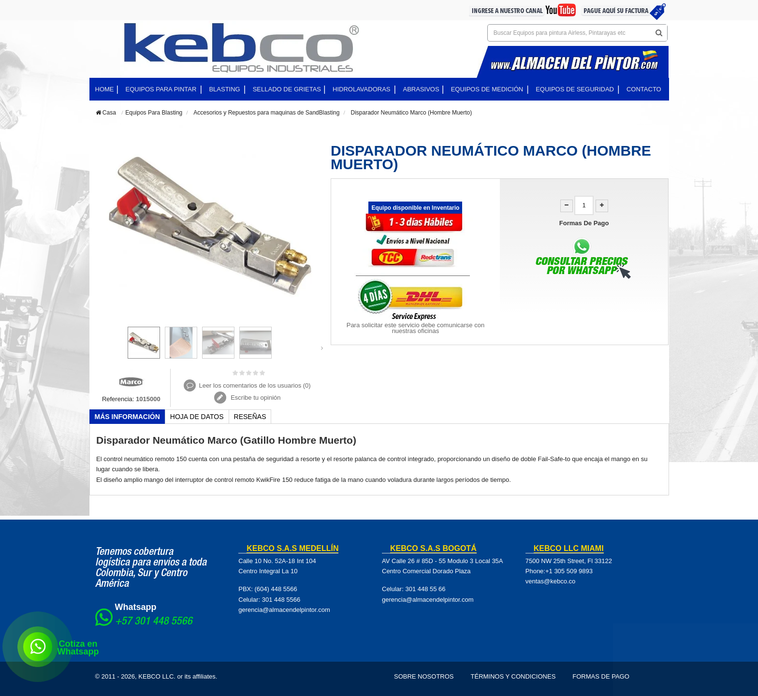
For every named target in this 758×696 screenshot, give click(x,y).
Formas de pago (600, 676)
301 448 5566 (281, 599)
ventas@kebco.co (550, 581)
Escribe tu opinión (255, 397)
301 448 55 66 (425, 589)
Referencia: (118, 399)
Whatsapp (136, 607)
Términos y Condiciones (513, 676)
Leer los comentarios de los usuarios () (254, 385)
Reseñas (250, 416)
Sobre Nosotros (424, 676)
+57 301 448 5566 (153, 622)
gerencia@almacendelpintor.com (284, 609)
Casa (106, 112)
